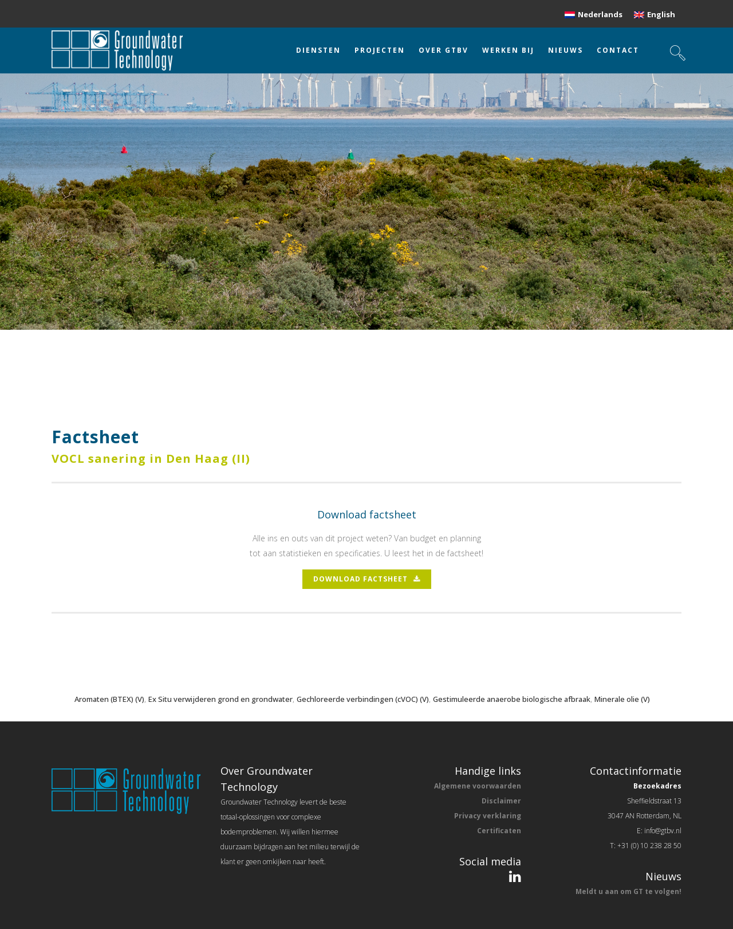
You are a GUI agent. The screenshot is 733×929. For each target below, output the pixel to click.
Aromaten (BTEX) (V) (109, 699)
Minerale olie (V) (622, 699)
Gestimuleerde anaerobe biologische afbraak (511, 699)
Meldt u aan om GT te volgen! (628, 891)
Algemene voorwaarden (477, 786)
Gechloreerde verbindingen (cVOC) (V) (363, 699)
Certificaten (499, 831)
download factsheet (366, 579)
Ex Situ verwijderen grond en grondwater (220, 699)
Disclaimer (501, 801)
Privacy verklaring (487, 816)
